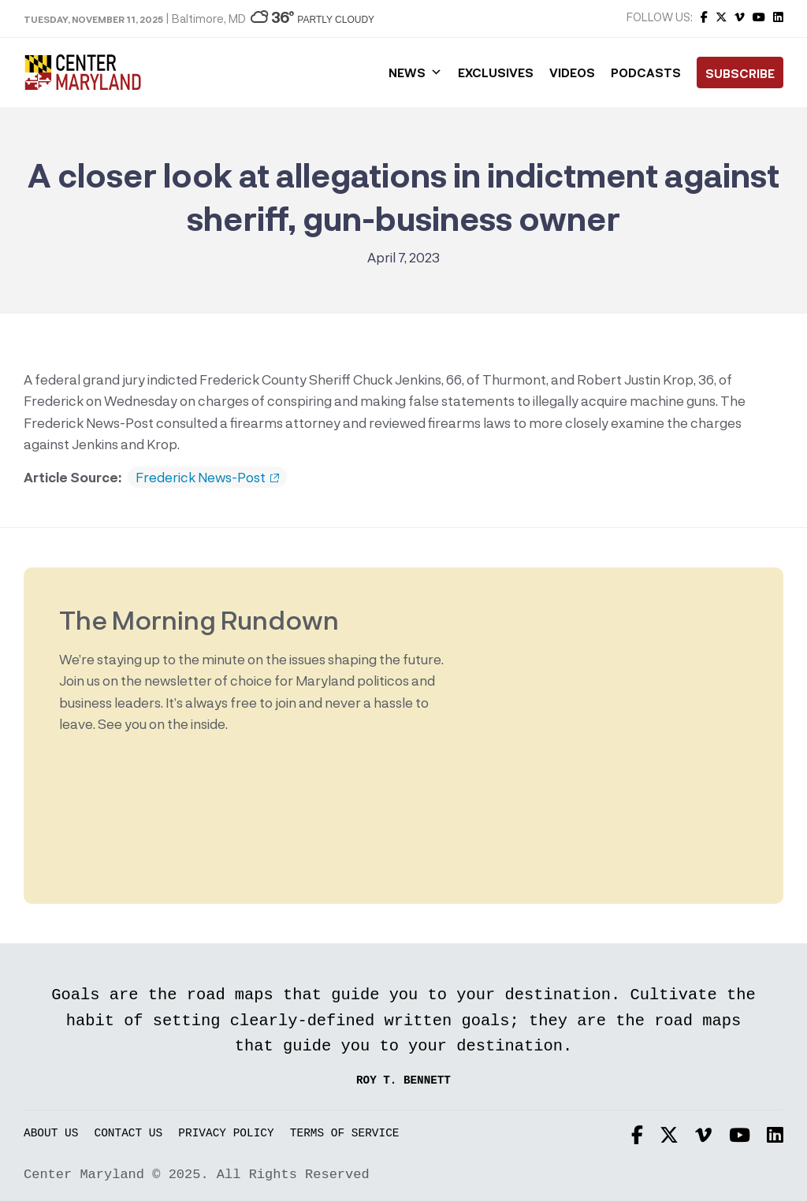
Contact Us (129, 1133)
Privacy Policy (225, 1133)
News (415, 72)
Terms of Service (345, 1133)
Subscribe (740, 73)
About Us (51, 1133)
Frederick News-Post (207, 477)
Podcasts (646, 72)
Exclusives (496, 72)
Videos (572, 72)
